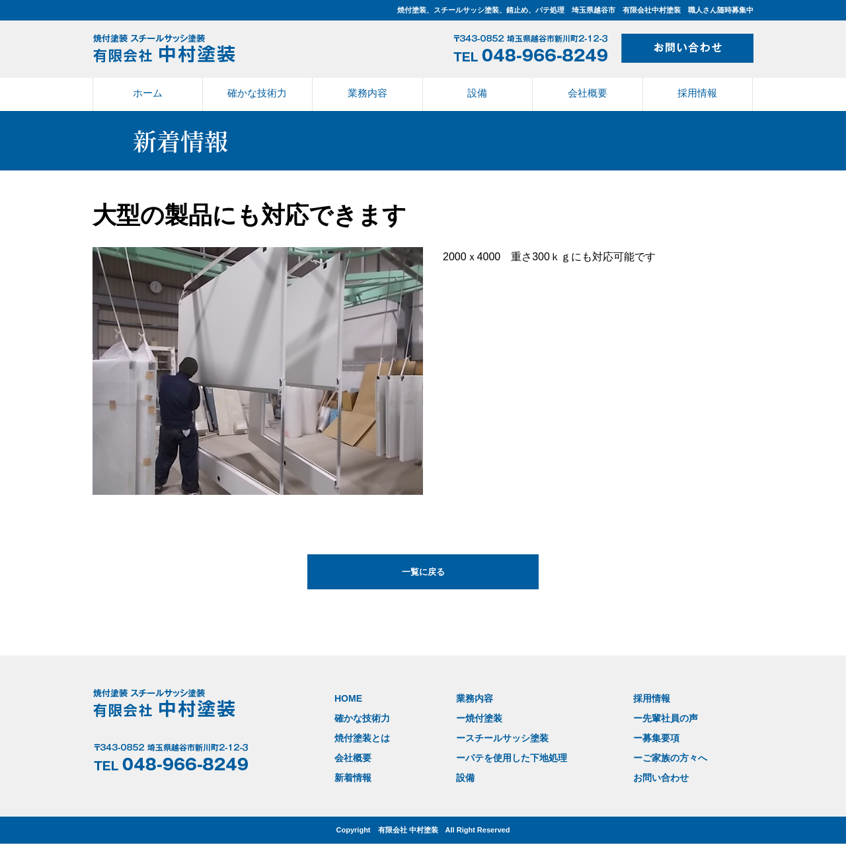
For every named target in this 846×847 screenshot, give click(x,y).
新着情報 (351, 769)
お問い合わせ (647, 769)
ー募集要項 (642, 734)
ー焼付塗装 (473, 717)
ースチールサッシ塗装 (495, 734)
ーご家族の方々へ (655, 751)
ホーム (148, 92)
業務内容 (367, 92)
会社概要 (587, 92)
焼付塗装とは (360, 734)
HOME (347, 700)
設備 (477, 92)
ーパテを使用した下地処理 (503, 751)
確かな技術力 (257, 92)
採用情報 (697, 92)
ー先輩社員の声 (651, 717)
